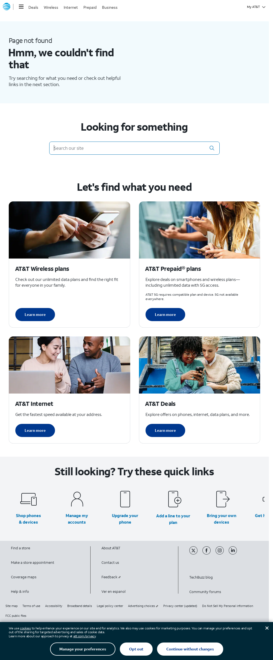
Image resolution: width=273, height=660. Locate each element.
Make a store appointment (32, 562)
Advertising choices (143, 606)
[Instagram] (222, 553)
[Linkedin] (235, 553)
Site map (11, 606)
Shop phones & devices (28, 519)
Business (110, 7)
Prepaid (90, 7)
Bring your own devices (221, 519)
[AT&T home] (6, 7)
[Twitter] (195, 553)
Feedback (111, 577)
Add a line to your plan (173, 519)
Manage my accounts (77, 519)
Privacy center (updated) (180, 606)
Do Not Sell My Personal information (227, 606)
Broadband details (79, 606)
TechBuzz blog (201, 577)
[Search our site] (134, 148)
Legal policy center (110, 606)
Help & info (20, 591)
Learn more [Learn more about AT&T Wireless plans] (35, 314)
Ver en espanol (113, 591)
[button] (212, 148)
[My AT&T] (256, 7)
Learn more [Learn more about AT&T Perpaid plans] (165, 314)
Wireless (51, 7)
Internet (71, 7)
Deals (33, 7)
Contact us (110, 562)
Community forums (205, 591)
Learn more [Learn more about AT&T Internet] (35, 430)
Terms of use (31, 606)
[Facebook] (209, 553)
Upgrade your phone (125, 519)
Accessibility (53, 606)
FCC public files (15, 616)
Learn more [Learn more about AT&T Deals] (165, 430)
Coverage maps (23, 577)
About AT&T (110, 548)
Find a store (20, 548)
